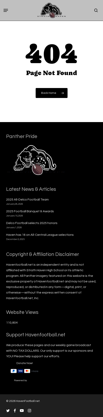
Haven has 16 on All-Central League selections (40, 234)
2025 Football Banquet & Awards (30, 211)
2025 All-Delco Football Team (27, 199)
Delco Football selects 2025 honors (31, 223)
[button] (6, 10)
